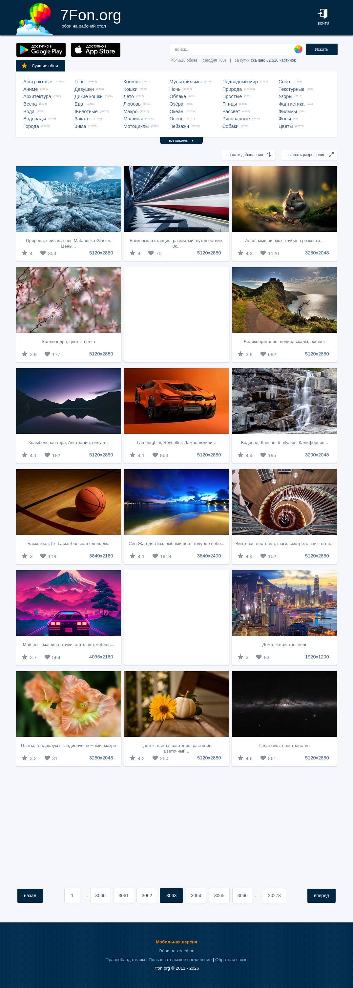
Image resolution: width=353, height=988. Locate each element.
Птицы (229, 104)
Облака (177, 96)
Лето (128, 96)
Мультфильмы (185, 81)
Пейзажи (179, 126)
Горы (80, 81)
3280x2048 (317, 252)
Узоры (285, 96)
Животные (86, 111)
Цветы (286, 126)
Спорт (285, 81)
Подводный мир (240, 81)
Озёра (176, 104)
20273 (274, 895)
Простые (232, 96)
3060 (100, 895)
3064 (196, 895)
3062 (147, 895)
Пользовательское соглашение (180, 960)
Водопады (34, 118)
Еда (78, 104)
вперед (321, 895)
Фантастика (291, 104)
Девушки (84, 89)
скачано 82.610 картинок (273, 60)
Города (31, 126)
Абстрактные (37, 81)
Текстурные (291, 89)
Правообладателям (125, 960)
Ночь (174, 89)
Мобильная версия (176, 942)
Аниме (30, 89)
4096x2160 (101, 656)
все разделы (181, 140)
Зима (80, 126)
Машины (133, 118)
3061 (123, 895)
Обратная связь (231, 960)
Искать (321, 49)
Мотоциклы (136, 126)
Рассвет (231, 111)
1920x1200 (317, 656)
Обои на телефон (177, 951)
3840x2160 (101, 555)
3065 (219, 895)
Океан (176, 111)
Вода (28, 111)
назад (30, 895)
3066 (243, 895)
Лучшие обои (39, 65)
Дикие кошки (88, 96)
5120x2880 (101, 252)
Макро (130, 111)
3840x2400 (209, 555)
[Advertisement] (176, 314)
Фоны (285, 118)
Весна (30, 104)
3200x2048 (317, 454)
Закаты (82, 118)
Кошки (130, 89)
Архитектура (37, 96)
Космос (131, 81)
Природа (232, 89)
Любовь (132, 104)
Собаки (230, 126)
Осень (176, 118)
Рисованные (236, 118)
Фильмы (288, 111)
